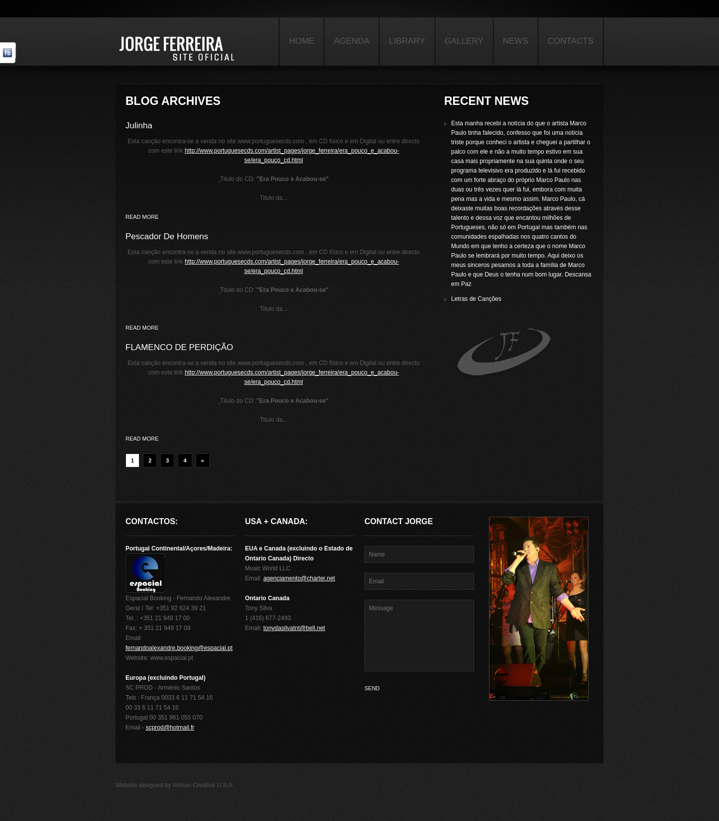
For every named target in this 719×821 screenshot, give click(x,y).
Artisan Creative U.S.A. (203, 785)
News (515, 41)
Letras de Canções (476, 298)
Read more (142, 217)
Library (407, 41)
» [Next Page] (202, 460)
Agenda (351, 41)
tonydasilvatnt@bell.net (294, 628)
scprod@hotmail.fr (170, 727)
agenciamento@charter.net (299, 578)
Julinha (138, 125)
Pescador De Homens (166, 236)
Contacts (571, 41)
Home (301, 41)
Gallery (464, 41)
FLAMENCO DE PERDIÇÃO (179, 347)
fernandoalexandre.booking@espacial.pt (179, 647)
